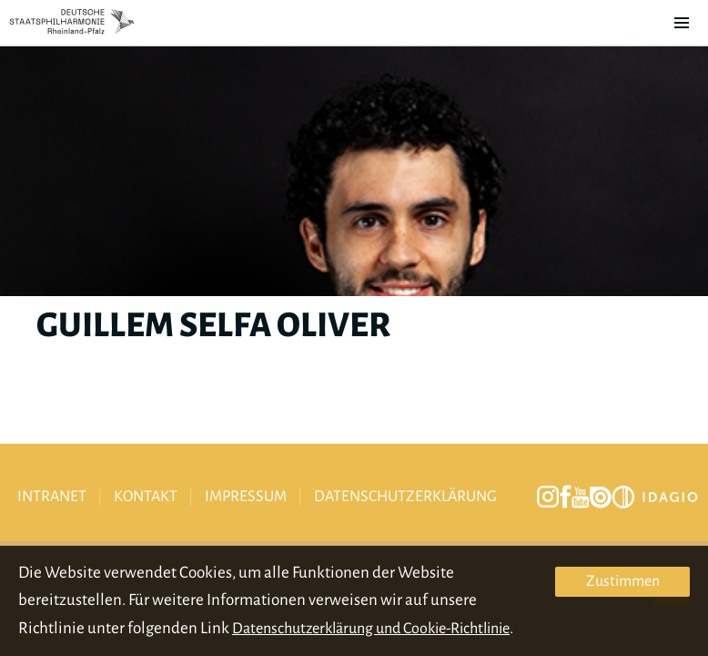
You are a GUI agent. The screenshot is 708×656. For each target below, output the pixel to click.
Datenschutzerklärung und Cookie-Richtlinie (371, 628)
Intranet (51, 496)
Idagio (655, 497)
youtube (580, 497)
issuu (601, 497)
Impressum (246, 496)
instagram (548, 496)
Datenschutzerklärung (405, 496)
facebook (565, 496)
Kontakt (145, 496)
